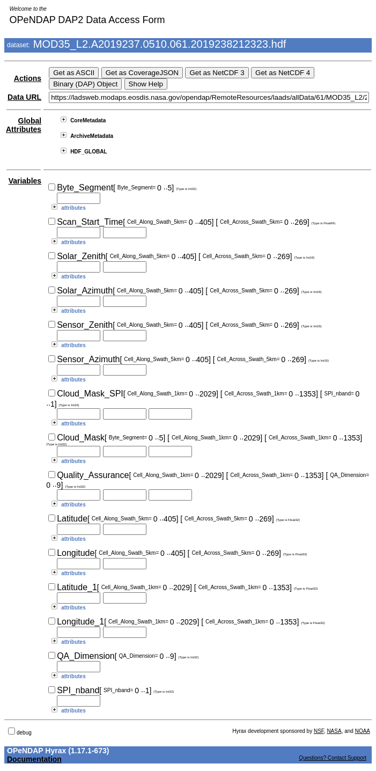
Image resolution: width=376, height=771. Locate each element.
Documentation (34, 759)
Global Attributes (23, 125)
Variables (25, 181)
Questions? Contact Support (332, 758)
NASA (334, 731)
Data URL (24, 97)
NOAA (362, 731)
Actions (27, 78)
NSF (319, 731)
